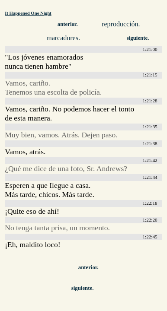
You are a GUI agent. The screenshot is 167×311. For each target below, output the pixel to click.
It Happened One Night (28, 13)
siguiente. (138, 38)
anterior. (68, 24)
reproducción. (121, 24)
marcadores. (63, 37)
